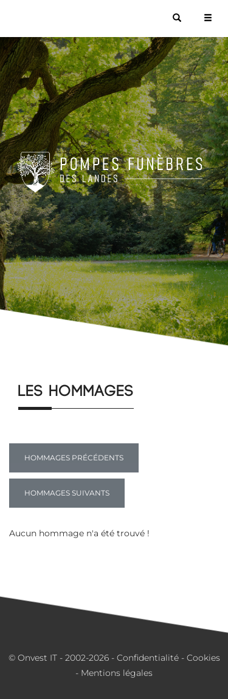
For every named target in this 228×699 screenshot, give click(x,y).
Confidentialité (148, 657)
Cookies (203, 657)
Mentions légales (117, 672)
